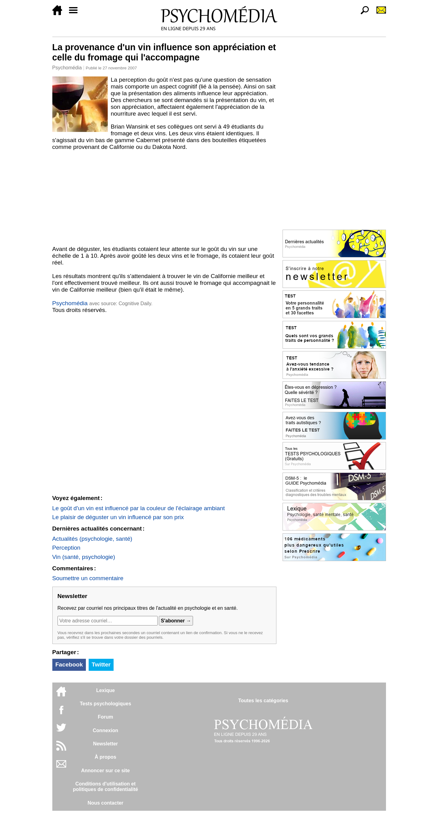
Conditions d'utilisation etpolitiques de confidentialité (105, 786)
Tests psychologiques (105, 703)
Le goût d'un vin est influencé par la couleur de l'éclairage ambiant (138, 508)
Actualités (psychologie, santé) (92, 538)
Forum (105, 717)
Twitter (101, 664)
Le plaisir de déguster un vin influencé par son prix (118, 517)
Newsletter (105, 743)
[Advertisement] (164, 199)
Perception (66, 547)
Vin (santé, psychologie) (83, 557)
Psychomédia (67, 67)
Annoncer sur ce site (105, 770)
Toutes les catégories (263, 700)
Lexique (105, 690)
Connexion (105, 730)
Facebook (69, 664)
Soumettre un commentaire (87, 578)
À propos (105, 757)
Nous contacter (105, 803)
